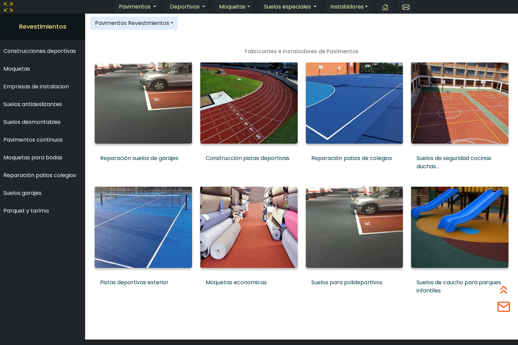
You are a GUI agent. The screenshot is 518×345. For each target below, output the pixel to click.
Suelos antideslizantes (32, 104)
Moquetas (232, 7)
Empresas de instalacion (36, 86)
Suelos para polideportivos (346, 282)
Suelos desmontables (32, 122)
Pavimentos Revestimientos (132, 23)
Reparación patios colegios (39, 175)
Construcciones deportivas (39, 51)
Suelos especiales (288, 7)
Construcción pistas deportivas (247, 158)
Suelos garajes (22, 193)
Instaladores (347, 7)
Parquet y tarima (26, 211)
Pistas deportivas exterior (134, 282)
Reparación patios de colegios (351, 158)
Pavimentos (135, 7)
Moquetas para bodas (32, 157)
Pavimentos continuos (33, 140)
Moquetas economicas (236, 282)
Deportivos (185, 7)
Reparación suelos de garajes (139, 158)
